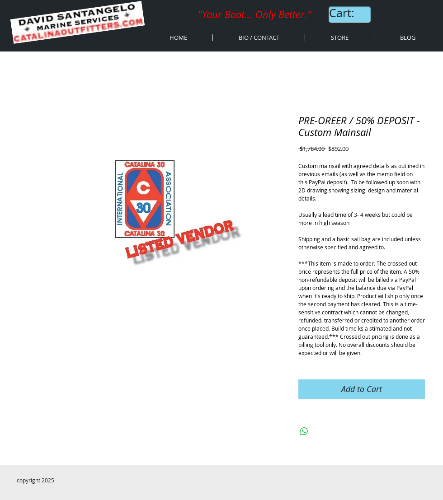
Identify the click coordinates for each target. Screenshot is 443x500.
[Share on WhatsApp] (304, 431)
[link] (350, 13)
